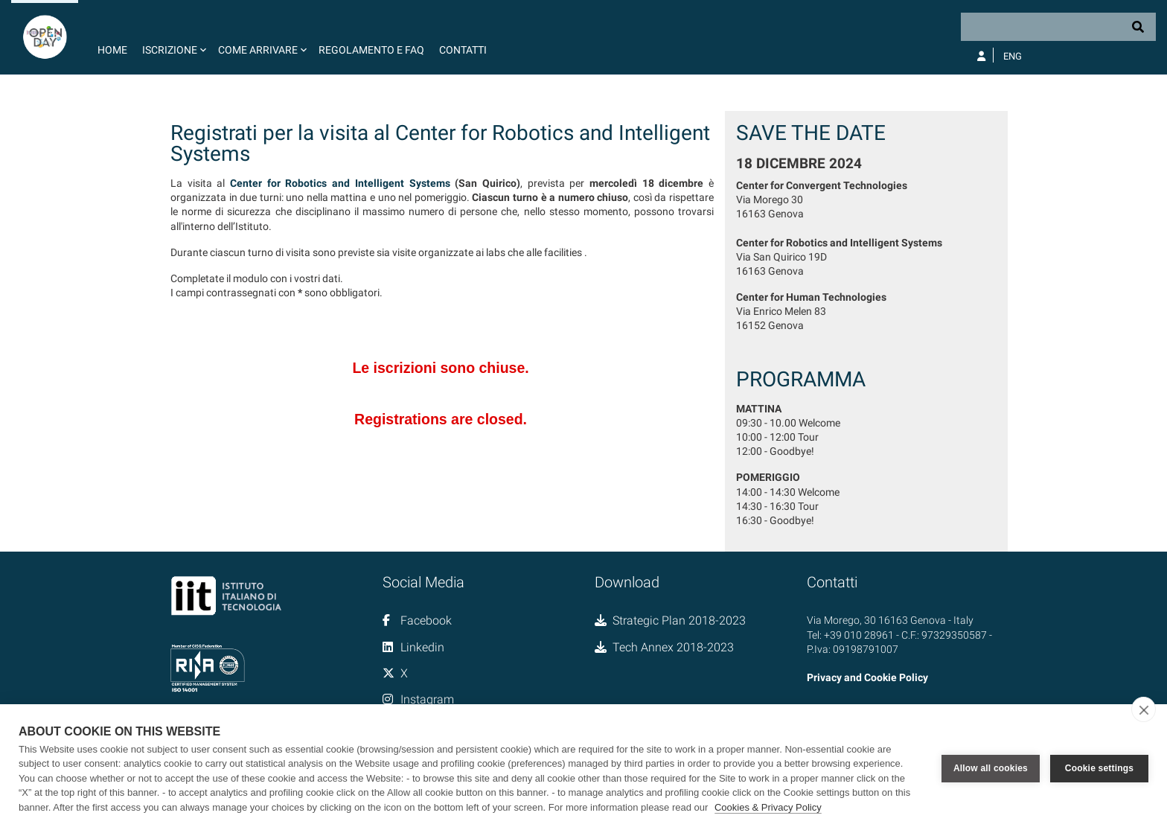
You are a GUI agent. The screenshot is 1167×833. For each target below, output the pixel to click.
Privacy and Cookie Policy (867, 677)
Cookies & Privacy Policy (768, 807)
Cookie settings (1099, 768)
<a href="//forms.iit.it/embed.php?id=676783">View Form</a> (442, 391)
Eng (1012, 56)
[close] (1143, 709)
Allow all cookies (990, 768)
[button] (173, 37)
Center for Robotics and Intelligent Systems (340, 183)
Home (112, 50)
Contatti (463, 50)
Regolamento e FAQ (371, 50)
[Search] (1058, 27)
